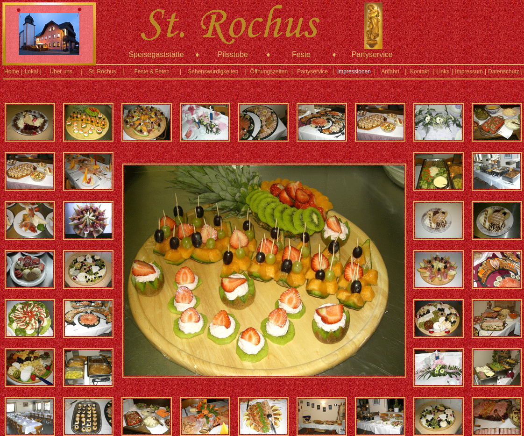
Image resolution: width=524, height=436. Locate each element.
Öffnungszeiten (269, 71)
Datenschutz (503, 71)
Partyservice (312, 71)
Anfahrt (390, 71)
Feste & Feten (151, 71)
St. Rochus (102, 71)
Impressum (468, 71)
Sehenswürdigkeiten (213, 71)
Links (442, 71)
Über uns (61, 71)
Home (11, 71)
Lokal (31, 71)
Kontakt (419, 71)
